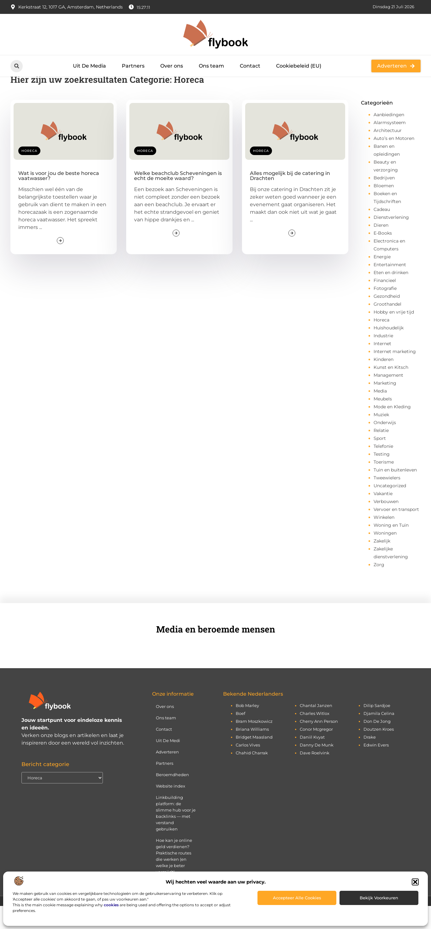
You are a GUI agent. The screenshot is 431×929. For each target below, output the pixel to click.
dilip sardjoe (376, 728)
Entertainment (390, 288)
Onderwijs (385, 446)
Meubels (383, 422)
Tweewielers (387, 501)
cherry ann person (319, 744)
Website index (170, 809)
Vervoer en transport (396, 533)
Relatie (381, 454)
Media (380, 414)
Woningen (385, 556)
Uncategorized (390, 509)
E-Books (383, 256)
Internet (382, 367)
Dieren (381, 248)
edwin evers (376, 767)
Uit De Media (89, 66)
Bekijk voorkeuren (379, 897)
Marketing (385, 406)
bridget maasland (254, 760)
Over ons (171, 66)
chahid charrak (252, 775)
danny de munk (317, 767)
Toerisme (384, 485)
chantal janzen (316, 728)
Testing (382, 477)
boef (240, 736)
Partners (133, 66)
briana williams (252, 752)
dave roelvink (314, 775)
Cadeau (382, 233)
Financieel (385, 304)
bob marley (247, 728)
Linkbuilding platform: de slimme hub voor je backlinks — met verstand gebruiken (176, 836)
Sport (380, 461)
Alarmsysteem (390, 146)
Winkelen (384, 540)
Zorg (379, 588)
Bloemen (384, 209)
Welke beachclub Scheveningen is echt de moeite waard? (178, 199)
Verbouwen (386, 525)
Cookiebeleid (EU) (298, 66)
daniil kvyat (312, 760)
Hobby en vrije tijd (394, 335)
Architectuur (388, 154)
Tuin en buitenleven (395, 493)
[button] (415, 882)
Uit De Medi (168, 763)
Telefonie (383, 469)
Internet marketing (395, 375)
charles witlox (314, 736)
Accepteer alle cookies (297, 897)
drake (369, 760)
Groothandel (387, 327)
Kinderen (383, 383)
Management (388, 398)
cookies (111, 904)
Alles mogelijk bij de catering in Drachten (290, 199)
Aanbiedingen (389, 138)
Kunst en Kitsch (391, 390)
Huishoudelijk (389, 351)
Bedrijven (384, 201)
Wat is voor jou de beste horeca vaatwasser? (58, 199)
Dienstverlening (391, 240)
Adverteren (167, 774)
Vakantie (383, 517)
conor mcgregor (316, 752)
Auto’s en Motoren (394, 162)
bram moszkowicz (254, 744)
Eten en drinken (391, 296)
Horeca (29, 174)
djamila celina (378, 736)
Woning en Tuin (391, 548)
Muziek (381, 438)
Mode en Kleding (392, 430)
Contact (250, 66)
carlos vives (248, 767)
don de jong (377, 744)
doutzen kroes (378, 752)
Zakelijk (382, 564)
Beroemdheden (172, 797)
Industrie (383, 359)
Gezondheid (387, 319)
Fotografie (385, 312)
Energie (382, 280)
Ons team (211, 66)
